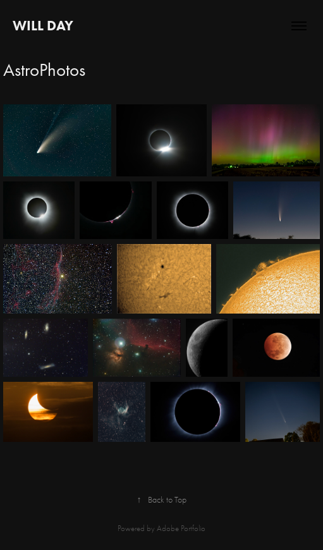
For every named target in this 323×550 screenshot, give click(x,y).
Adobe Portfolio (181, 528)
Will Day (43, 25)
